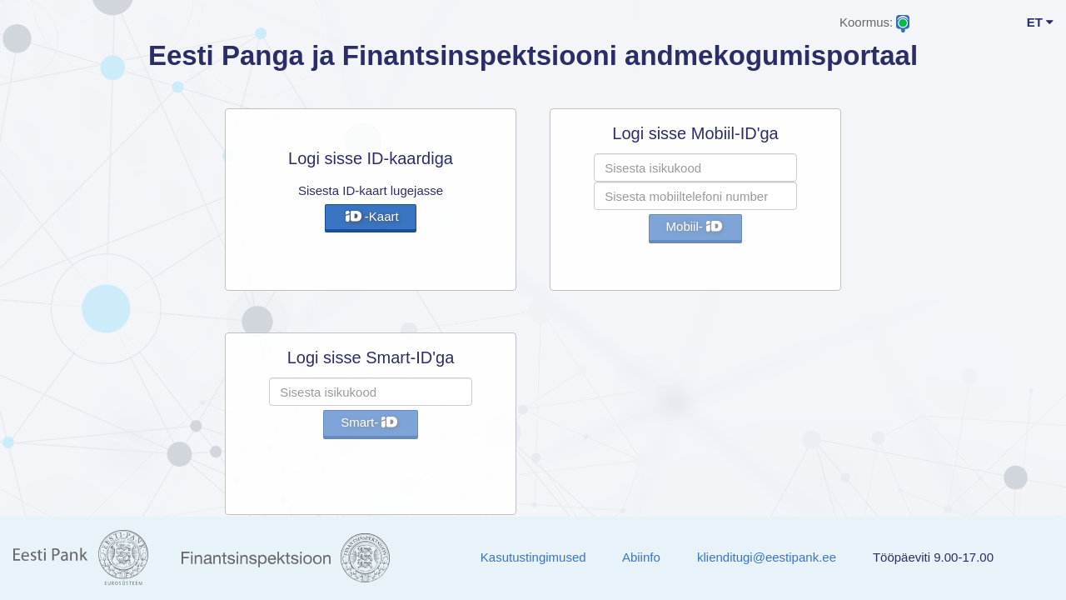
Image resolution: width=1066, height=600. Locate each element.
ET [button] (1040, 22)
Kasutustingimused (533, 557)
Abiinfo (641, 557)
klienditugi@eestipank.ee (766, 557)
